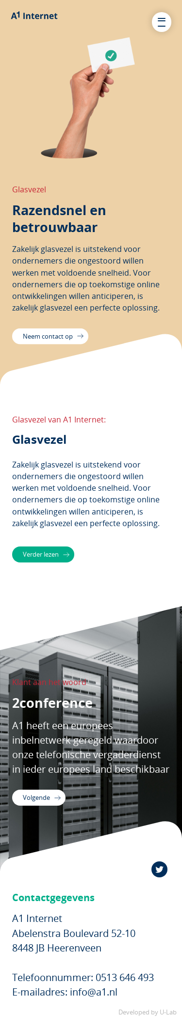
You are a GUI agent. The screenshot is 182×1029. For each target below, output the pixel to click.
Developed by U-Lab (147, 1019)
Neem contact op (56, 338)
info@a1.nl (93, 999)
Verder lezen (48, 556)
